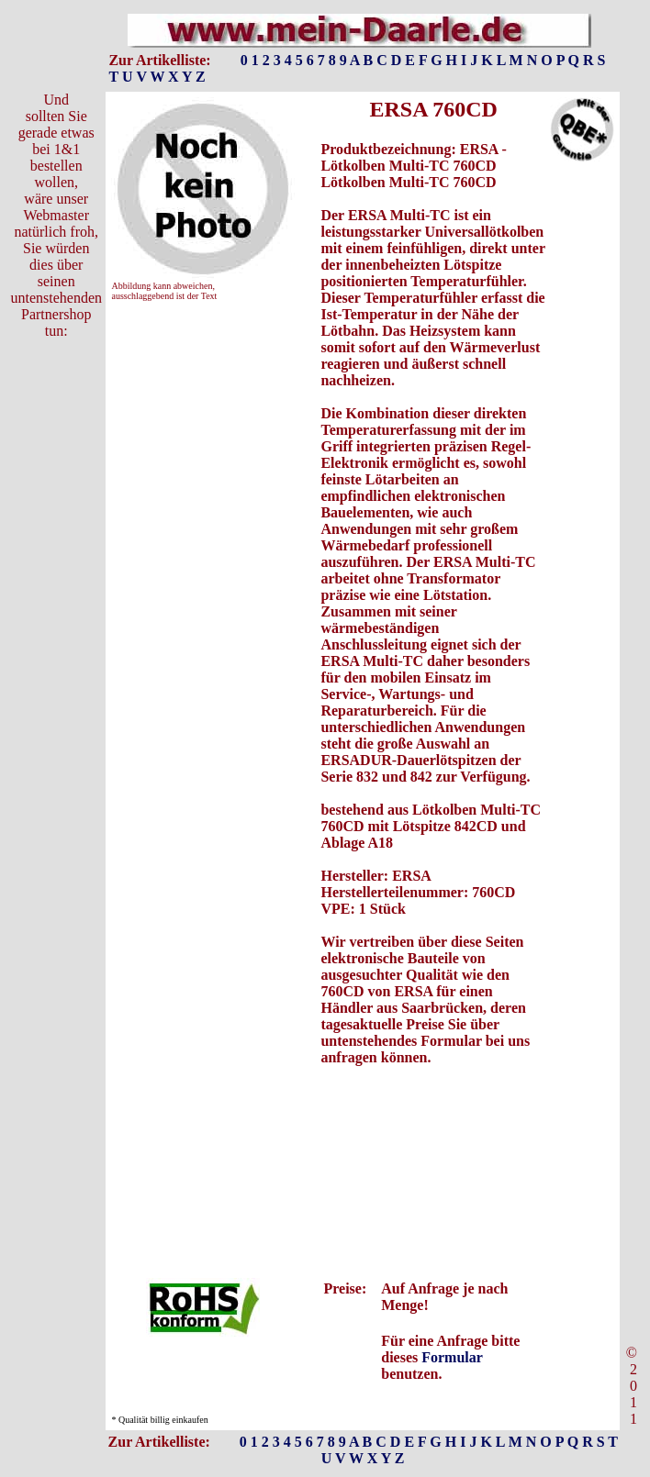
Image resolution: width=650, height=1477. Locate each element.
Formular (451, 1357)
